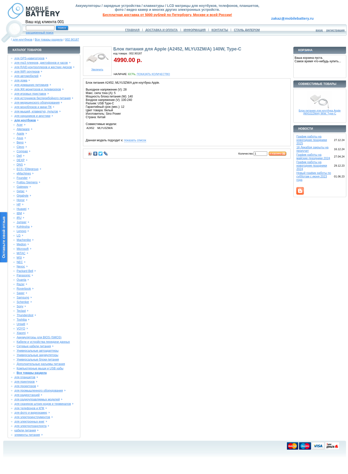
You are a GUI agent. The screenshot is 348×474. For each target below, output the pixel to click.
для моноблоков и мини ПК (33, 107)
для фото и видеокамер (31, 412)
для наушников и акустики (32, 116)
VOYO (21, 328)
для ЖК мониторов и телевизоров (38, 89)
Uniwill (21, 324)
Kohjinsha (23, 226)
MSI (19, 257)
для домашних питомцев (32, 85)
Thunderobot (25, 315)
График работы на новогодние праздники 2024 (311, 165)
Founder (22, 178)
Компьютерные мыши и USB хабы (40, 368)
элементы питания (27, 435)
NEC (20, 262)
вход (319, 30)
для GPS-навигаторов (30, 58)
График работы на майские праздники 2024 (313, 156)
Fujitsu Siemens (27, 182)
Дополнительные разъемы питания (41, 364)
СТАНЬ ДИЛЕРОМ (247, 30)
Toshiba (22, 319)
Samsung (23, 297)
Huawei (21, 209)
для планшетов (25, 377)
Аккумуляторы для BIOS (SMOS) (39, 337)
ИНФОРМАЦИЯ (194, 30)
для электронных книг (30, 421)
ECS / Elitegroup (27, 169)
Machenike (24, 240)
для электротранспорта (31, 426)
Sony (20, 306)
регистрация (335, 30)
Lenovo (21, 231)
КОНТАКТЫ (220, 30)
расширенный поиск (39, 32)
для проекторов (25, 386)
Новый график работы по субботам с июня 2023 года (313, 176)
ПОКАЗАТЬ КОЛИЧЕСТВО (153, 74)
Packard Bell (25, 271)
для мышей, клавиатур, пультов (36, 111)
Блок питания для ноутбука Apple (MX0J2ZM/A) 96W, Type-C (320, 112)
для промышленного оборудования (39, 390)
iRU (19, 218)
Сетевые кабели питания (34, 346)
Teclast (21, 311)
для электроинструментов (32, 417)
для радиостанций (27, 395)
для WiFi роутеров (27, 71)
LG (18, 235)
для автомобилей (27, 76)
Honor (21, 200)
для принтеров (25, 381)
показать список (135, 140)
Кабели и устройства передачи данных (43, 342)
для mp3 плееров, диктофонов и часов (41, 62)
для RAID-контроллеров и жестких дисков (43, 67)
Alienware (23, 129)
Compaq (22, 151)
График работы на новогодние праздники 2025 (311, 140)
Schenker (23, 302)
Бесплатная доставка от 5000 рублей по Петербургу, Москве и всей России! (167, 15)
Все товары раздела (49, 39)
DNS (20, 164)
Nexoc (21, 266)
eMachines (24, 173)
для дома (21, 80)
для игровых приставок (30, 93)
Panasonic (23, 275)
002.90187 (72, 39)
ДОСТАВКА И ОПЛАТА (161, 30)
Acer (20, 124)
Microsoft (23, 249)
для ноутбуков (23, 39)
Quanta (21, 280)
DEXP (21, 160)
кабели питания (25, 430)
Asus (20, 138)
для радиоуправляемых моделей (37, 399)
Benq (20, 142)
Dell (19, 156)
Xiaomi (21, 333)
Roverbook (24, 288)
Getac (20, 191)
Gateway (22, 187)
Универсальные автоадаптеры (37, 350)
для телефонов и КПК (29, 408)
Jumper (21, 222)
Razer (20, 284)
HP (19, 204)
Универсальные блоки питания (38, 359)
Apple (20, 133)
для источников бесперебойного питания (43, 98)
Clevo (20, 147)
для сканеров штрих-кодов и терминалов (43, 404)
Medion (21, 244)
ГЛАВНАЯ (132, 30)
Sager (20, 293)
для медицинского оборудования (37, 102)
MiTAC (21, 253)
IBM (19, 213)
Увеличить (97, 68)
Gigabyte (22, 195)
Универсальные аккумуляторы (37, 355)
